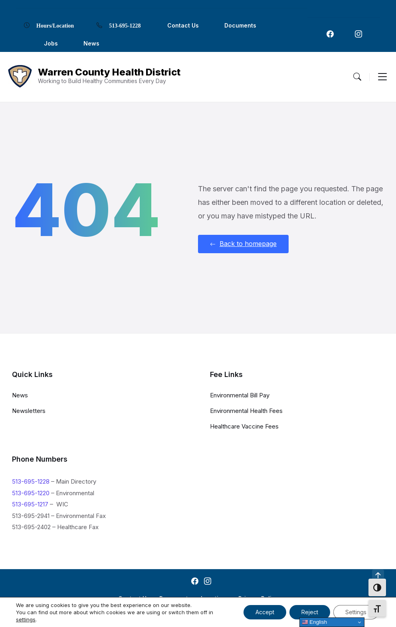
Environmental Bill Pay (239, 395)
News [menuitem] (91, 43)
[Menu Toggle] (357, 77)
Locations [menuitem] (215, 598)
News (20, 395)
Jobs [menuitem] (51, 43)
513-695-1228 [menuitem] (125, 25)
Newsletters (29, 411)
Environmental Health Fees (246, 411)
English (314, 622)
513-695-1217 (30, 504)
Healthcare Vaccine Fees (244, 426)
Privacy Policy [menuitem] (258, 598)
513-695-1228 (31, 481)
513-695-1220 (31, 493)
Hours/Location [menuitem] (55, 25)
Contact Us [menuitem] (183, 25)
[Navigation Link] (330, 34)
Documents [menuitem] (240, 25)
